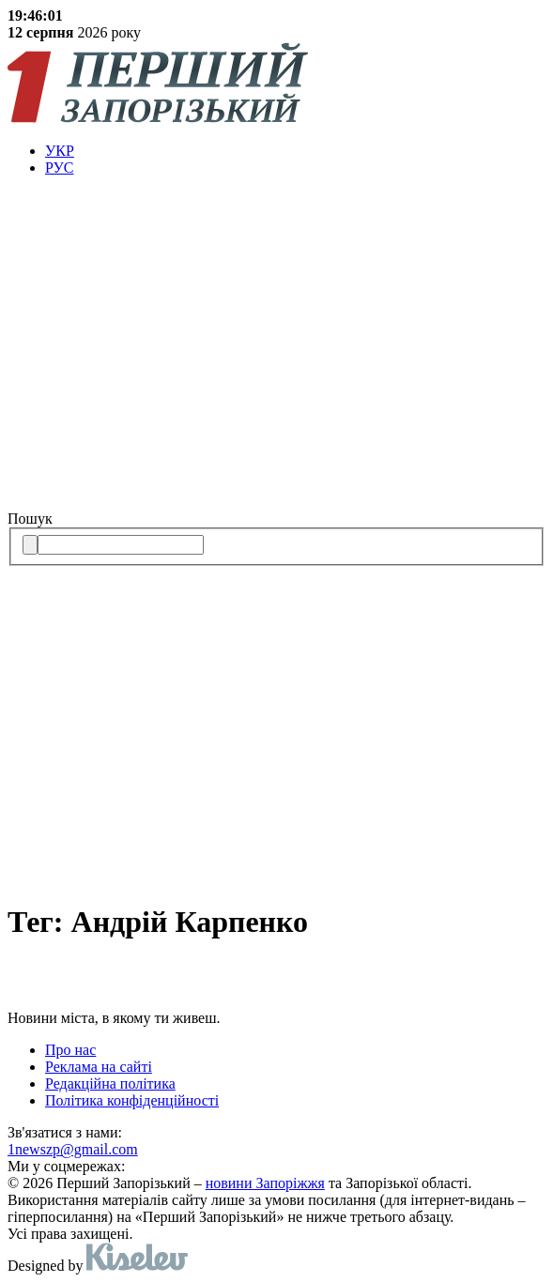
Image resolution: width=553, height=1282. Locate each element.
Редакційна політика (110, 1083)
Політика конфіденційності (132, 1100)
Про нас (70, 1050)
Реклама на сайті (98, 1067)
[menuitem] (295, 151)
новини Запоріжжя (265, 1183)
